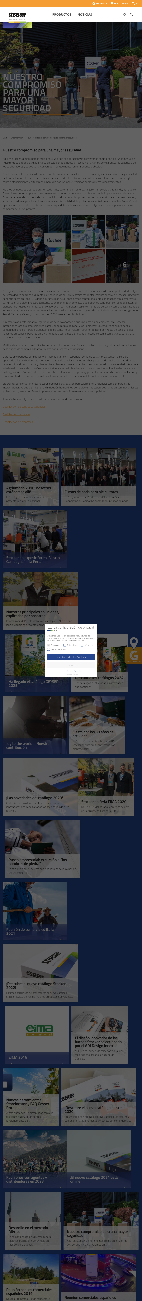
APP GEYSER (101, 3)
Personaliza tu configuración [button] (71, 671)
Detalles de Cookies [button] (71, 674)
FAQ (137, 3)
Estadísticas (70, 645)
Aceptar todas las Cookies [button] (71, 657)
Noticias (85, 14)
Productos (61, 14)
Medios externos (56, 649)
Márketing (87, 645)
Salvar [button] (71, 665)
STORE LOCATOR (121, 3)
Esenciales (53, 645)
